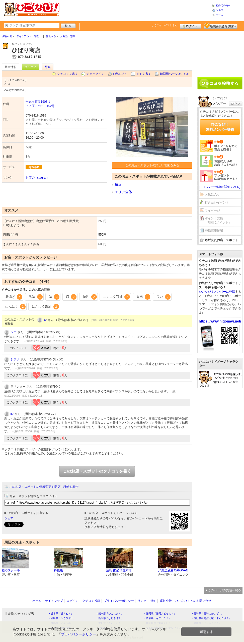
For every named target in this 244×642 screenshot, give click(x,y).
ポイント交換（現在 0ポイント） (218, 220)
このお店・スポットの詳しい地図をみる (152, 165)
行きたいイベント (217, 202)
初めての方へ (223, 5)
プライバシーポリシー (119, 601)
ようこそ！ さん (165, 25)
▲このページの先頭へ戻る (223, 590)
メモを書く (143, 74)
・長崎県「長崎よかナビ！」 (207, 613)
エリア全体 (123, 192)
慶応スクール (11, 570)
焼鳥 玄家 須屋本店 (119, 570)
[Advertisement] (135, 10)
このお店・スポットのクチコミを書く (97, 471)
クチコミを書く (67, 74)
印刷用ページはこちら (175, 74)
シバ (14, 332)
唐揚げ (14, 297)
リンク (141, 601)
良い (163, 297)
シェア (8, 518)
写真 (48, 67)
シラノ (15, 359)
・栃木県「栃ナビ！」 (60, 613)
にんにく (15, 306)
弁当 (143, 297)
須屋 (118, 185)
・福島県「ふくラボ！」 (62, 618)
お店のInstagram (37, 177)
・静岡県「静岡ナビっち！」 (159, 613)
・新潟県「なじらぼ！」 (109, 618)
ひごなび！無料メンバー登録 (220, 126)
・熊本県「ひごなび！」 (109, 613)
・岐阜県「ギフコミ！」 (157, 618)
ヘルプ (219, 10)
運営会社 (166, 601)
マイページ (212, 210)
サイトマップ (54, 601)
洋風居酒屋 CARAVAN (173, 570)
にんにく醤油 (45, 306)
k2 (45, 320)
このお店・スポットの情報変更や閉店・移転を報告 (43, 487)
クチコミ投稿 (91, 601)
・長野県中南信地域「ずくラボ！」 (211, 618)
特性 (90, 297)
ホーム (219, 15)
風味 (36, 297)
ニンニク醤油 (116, 297)
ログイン (190, 25)
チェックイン (95, 74)
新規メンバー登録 (220, 25)
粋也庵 (58, 570)
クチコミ (31, 67)
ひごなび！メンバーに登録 (217, 291)
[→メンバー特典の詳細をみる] (219, 187)
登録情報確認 (214, 230)
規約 (153, 601)
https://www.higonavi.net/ (220, 321)
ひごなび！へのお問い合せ (193, 601)
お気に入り (120, 74)
